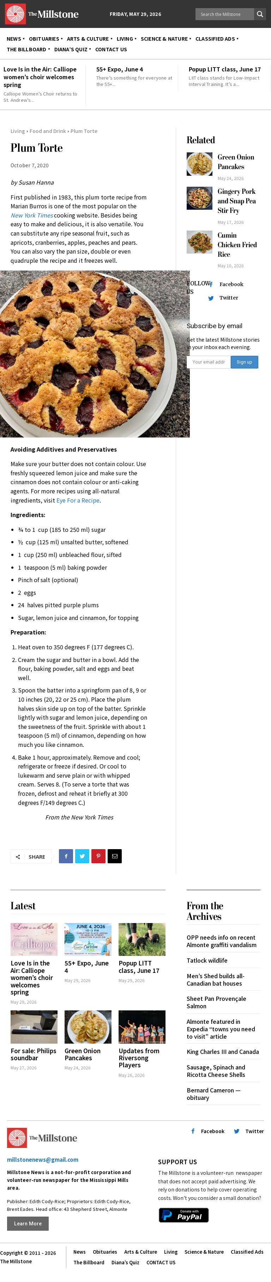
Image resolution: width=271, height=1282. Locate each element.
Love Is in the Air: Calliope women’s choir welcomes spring (40, 77)
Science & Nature (204, 1251)
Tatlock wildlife (207, 960)
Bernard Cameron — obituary (214, 1094)
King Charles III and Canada (223, 1051)
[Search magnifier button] (260, 14)
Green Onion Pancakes (236, 162)
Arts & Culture (140, 1251)
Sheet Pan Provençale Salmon (216, 1002)
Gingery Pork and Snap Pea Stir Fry (237, 201)
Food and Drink (48, 130)
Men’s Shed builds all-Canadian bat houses (216, 979)
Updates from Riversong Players (139, 1057)
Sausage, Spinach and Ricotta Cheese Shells (216, 1071)
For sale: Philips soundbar (33, 1054)
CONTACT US (160, 1262)
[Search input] (226, 14)
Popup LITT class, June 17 (225, 69)
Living (18, 130)
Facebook (231, 284)
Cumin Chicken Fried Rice (237, 245)
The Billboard (88, 1262)
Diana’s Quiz (125, 1262)
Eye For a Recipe (78, 500)
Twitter (228, 298)
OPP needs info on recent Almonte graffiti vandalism (222, 941)
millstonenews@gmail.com (42, 1159)
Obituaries (105, 1251)
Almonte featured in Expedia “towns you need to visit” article (221, 1028)
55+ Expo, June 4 (119, 69)
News (79, 1251)
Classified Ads (247, 1251)
